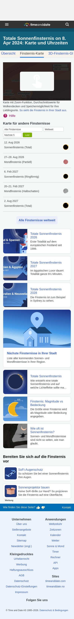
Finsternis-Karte (32, 53)
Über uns (21, 523)
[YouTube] (50, 606)
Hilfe (12, 116)
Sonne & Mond (55, 546)
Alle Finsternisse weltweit (37, 220)
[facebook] (24, 606)
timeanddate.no (56, 586)
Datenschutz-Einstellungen (21, 586)
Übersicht (8, 53)
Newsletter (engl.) (21, 546)
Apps (56, 568)
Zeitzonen (55, 529)
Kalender (55, 535)
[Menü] (7, 24)
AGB (21, 575)
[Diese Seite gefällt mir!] (38, 507)
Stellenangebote (21, 529)
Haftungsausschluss (21, 569)
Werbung (21, 564)
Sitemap (21, 540)
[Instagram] (43, 606)
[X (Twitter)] (30, 606)
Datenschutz (21, 580)
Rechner (55, 557)
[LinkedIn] (37, 606)
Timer (55, 551)
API (55, 562)
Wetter (55, 540)
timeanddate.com (55, 580)
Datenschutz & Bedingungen (54, 610)
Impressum (21, 592)
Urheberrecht (21, 558)
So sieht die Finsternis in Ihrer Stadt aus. (43, 110)
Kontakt (66, 507)
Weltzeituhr (55, 523)
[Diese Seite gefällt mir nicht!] (43, 507)
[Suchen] (67, 24)
